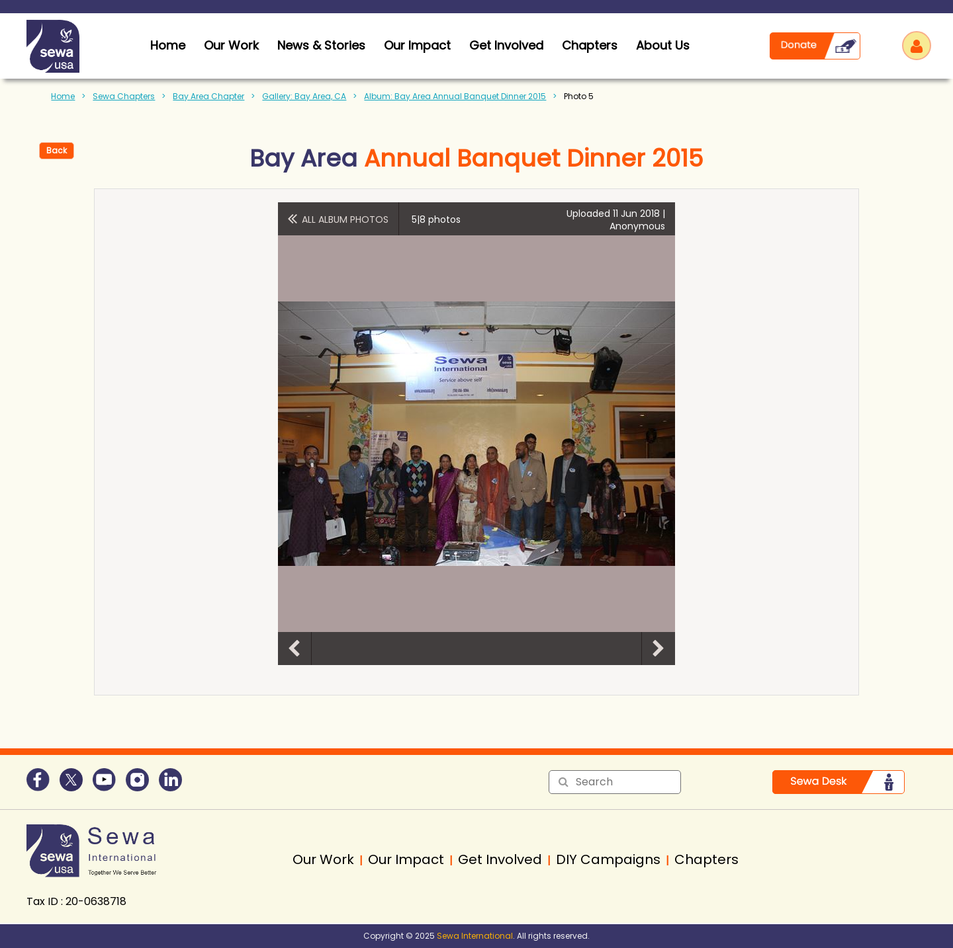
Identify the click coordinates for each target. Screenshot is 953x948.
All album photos (345, 219)
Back (56, 150)
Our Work (231, 45)
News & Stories (321, 45)
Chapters (589, 45)
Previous (294, 648)
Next (658, 648)
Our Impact (417, 45)
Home (63, 96)
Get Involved (506, 45)
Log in (916, 45)
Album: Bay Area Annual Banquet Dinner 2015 (455, 96)
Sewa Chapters (124, 96)
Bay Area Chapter (208, 96)
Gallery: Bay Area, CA (304, 96)
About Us (663, 45)
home (167, 45)
